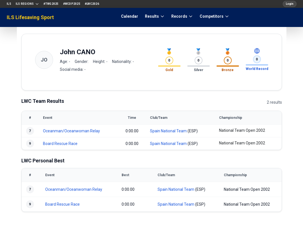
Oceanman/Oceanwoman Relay (71, 131)
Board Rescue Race (60, 143)
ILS (9, 3)
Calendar (129, 16)
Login (289, 3)
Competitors (214, 16)
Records (182, 16)
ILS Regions (27, 4)
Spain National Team (168, 131)
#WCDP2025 (71, 3)
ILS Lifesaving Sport (30, 17)
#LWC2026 (92, 3)
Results (155, 16)
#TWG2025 (51, 3)
